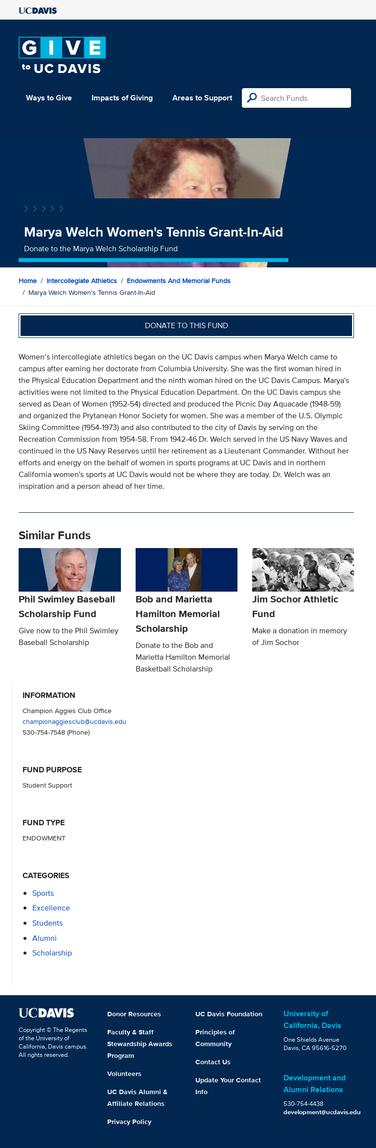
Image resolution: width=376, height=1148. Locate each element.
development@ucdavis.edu (322, 1112)
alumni (44, 938)
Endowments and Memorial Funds (179, 281)
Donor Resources (134, 1014)
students (47, 923)
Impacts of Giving (122, 97)
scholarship (52, 952)
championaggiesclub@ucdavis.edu (74, 721)
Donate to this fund (186, 325)
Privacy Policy (129, 1121)
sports (43, 893)
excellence (51, 907)
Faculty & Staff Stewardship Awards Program (139, 1043)
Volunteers (124, 1073)
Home (28, 281)
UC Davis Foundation (228, 1014)
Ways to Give (49, 97)
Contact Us (213, 1062)
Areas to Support (202, 97)
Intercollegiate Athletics (82, 281)
